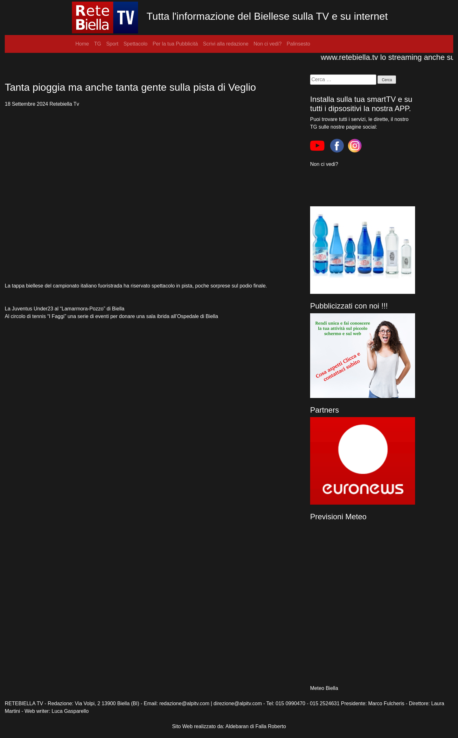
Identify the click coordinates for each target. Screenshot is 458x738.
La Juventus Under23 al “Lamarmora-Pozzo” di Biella (64, 308)
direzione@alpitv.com (237, 703)
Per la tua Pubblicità (175, 43)
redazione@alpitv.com (184, 703)
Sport (112, 43)
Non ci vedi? (267, 43)
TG (97, 43)
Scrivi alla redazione (225, 43)
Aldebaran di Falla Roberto (256, 726)
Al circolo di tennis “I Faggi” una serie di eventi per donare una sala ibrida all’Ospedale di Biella (111, 316)
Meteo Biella (324, 688)
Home (82, 43)
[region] (362, 461)
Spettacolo (135, 43)
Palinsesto (298, 43)
